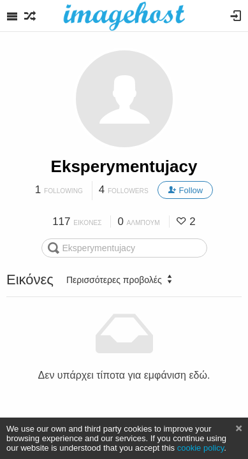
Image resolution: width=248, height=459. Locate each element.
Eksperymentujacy (124, 166)
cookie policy (200, 448)
